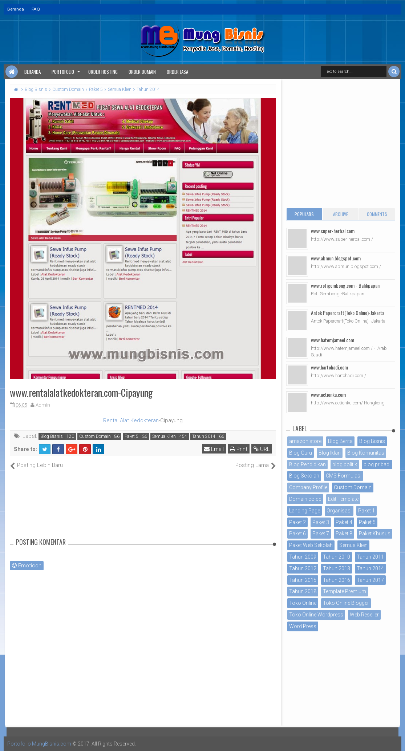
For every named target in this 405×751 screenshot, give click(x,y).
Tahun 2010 (336, 557)
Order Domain (142, 71)
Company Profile (308, 487)
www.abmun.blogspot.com (336, 258)
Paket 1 (366, 511)
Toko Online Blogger (346, 603)
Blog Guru (300, 453)
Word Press (302, 626)
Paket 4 (344, 522)
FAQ (36, 9)
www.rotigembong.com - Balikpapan (345, 285)
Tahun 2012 (302, 568)
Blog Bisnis (51, 436)
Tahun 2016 (336, 580)
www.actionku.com (328, 394)
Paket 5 (131, 436)
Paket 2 (297, 522)
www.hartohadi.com (329, 367)
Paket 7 (320, 533)
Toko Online (302, 603)
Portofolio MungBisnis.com (39, 744)
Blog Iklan (330, 453)
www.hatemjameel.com (332, 340)
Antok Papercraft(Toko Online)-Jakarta (347, 312)
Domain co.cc (305, 499)
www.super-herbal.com (333, 231)
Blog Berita (340, 441)
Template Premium (344, 591)
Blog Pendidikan (307, 464)
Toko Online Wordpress (316, 615)
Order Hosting (103, 71)
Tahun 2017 (370, 580)
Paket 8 (344, 533)
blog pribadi (377, 464)
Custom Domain (95, 436)
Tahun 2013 (336, 568)
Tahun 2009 (302, 557)
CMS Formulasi (343, 476)
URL (262, 449)
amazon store (305, 441)
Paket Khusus (374, 533)
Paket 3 (320, 522)
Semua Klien (164, 436)
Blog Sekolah (304, 476)
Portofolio (63, 71)
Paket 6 (297, 533)
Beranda (15, 9)
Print (238, 449)
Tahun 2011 (370, 557)
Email (214, 449)
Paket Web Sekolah (311, 545)
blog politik (344, 464)
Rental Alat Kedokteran (131, 420)
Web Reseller (364, 615)
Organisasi (339, 511)
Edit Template (343, 499)
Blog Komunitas (365, 453)
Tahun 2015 (302, 580)
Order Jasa (177, 71)
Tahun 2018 (302, 591)
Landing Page (304, 511)
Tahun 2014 (203, 436)
